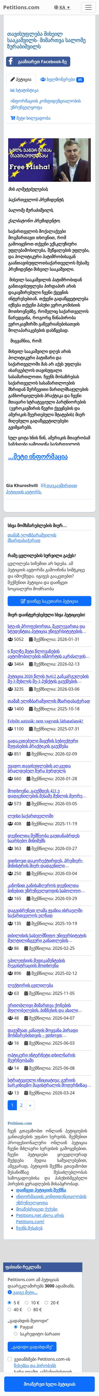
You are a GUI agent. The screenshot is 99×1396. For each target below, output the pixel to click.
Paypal (26, 1342)
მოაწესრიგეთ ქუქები (36, 1224)
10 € (35, 1318)
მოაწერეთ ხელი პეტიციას (49, 515)
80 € (37, 1325)
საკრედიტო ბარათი (40, 1349)
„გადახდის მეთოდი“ (28, 1336)
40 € (18, 1325)
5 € (17, 1318)
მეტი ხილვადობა (30, 118)
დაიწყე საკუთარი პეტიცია (49, 616)
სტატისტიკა (25, 90)
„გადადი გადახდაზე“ (32, 1362)
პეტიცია (21, 79)
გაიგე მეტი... (22, 1307)
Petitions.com (21, 7)
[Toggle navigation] (88, 7)
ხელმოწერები (62, 79)
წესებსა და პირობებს (35, 1381)
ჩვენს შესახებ (29, 1243)
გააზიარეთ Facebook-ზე (36, 61)
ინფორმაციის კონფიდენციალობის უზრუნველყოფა (46, 104)
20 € (55, 1318)
